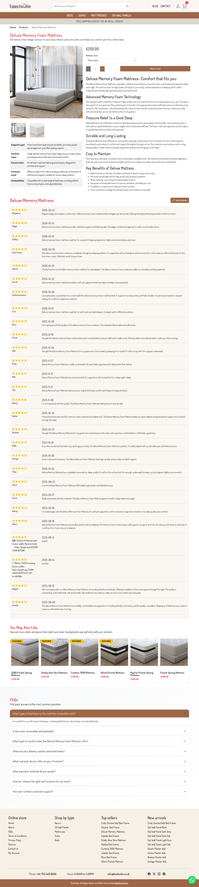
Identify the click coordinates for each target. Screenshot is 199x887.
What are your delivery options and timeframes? (39, 751)
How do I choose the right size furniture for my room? (42, 781)
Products (23, 27)
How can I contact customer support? (33, 791)
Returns (12, 844)
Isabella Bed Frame (110, 835)
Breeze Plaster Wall (157, 857)
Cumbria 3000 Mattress (112, 848)
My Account (13, 852)
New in (58, 823)
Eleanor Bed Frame (110, 827)
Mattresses (99, 15)
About (11, 827)
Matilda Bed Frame (110, 844)
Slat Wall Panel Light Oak (159, 844)
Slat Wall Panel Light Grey (159, 840)
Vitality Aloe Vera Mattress (113, 840)
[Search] (88, 6)
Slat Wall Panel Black (157, 827)
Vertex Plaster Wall (156, 852)
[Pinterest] (164, 874)
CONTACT (165, 6)
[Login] (177, 6)
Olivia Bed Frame (109, 857)
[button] (79, 82)
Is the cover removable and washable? (33, 731)
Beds (70, 15)
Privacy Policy (14, 840)
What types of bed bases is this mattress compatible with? (44, 713)
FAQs (10, 831)
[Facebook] (149, 874)
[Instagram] (159, 874)
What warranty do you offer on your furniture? (38, 761)
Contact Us (13, 848)
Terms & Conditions (17, 835)
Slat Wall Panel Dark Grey (159, 831)
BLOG (155, 6)
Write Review (179, 200)
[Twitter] (154, 874)
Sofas (82, 15)
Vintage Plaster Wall (157, 861)
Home (13, 27)
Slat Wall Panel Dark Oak (159, 835)
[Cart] (185, 6)
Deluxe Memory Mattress (113, 831)
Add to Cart (155, 68)
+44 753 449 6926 (46, 874)
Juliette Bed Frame (110, 852)
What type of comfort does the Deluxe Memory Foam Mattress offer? (50, 741)
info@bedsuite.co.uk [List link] (118, 874)
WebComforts (121, 883)
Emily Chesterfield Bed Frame (115, 823)
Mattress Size (92, 55)
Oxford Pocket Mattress (112, 861)
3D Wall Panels (121, 15)
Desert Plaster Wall (156, 848)
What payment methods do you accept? (34, 771)
